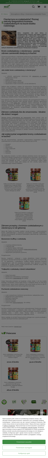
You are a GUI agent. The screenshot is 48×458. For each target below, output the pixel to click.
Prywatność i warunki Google (29, 427)
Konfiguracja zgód (24, 453)
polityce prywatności (9, 425)
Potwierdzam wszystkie (24, 442)
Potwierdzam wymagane (24, 447)
